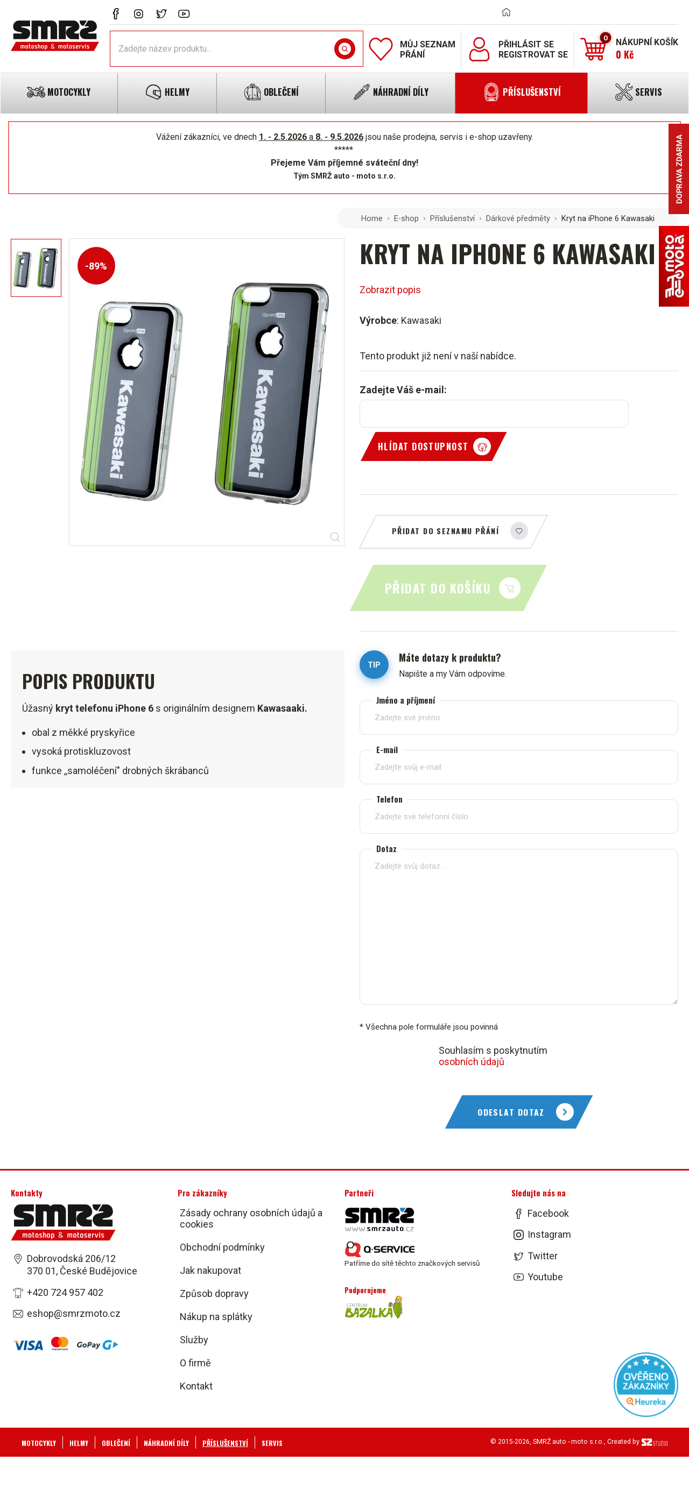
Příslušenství (452, 218)
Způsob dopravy (214, 1293)
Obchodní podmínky (222, 1247)
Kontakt (196, 1386)
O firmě (195, 1363)
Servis (272, 1443)
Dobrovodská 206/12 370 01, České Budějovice (82, 1265)
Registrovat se (533, 54)
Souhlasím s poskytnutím (493, 1056)
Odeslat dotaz (511, 1111)
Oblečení (116, 1443)
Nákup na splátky (216, 1316)
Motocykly (39, 1443)
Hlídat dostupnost (423, 446)
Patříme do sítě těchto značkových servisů (412, 1254)
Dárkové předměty (518, 218)
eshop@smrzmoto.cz (74, 1313)
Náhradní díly (166, 1443)
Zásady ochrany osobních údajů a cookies (251, 1218)
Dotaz (386, 848)
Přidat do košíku (438, 588)
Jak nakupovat (210, 1270)
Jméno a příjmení (405, 700)
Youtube (545, 1276)
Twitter (543, 1255)
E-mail (387, 749)
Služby (194, 1339)
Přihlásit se (526, 44)
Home (372, 218)
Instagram (549, 1234)
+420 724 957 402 (65, 1292)
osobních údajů (471, 1061)
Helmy (78, 1443)
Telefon (389, 799)
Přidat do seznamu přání (445, 530)
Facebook (548, 1213)
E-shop (406, 218)
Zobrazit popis (390, 289)
